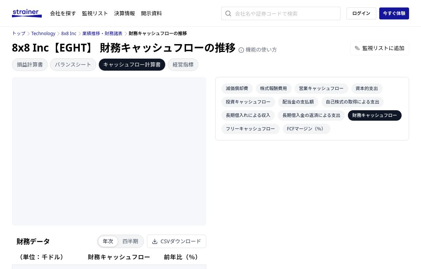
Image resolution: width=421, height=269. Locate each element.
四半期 (130, 241)
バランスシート (73, 64)
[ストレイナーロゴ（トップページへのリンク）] (31, 13)
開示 (151, 13)
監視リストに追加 (379, 48)
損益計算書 (30, 64)
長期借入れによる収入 (248, 115)
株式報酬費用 (273, 88)
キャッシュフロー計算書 (132, 64)
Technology (43, 33)
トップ (18, 33)
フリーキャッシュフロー (250, 129)
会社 (63, 13)
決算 (124, 13)
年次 (108, 241)
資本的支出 (367, 88)
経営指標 (183, 64)
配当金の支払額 (298, 102)
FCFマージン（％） (306, 129)
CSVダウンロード (176, 241)
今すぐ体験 (394, 13)
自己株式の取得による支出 (353, 102)
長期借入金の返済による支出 (311, 115)
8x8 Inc (68, 33)
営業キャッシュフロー (321, 88)
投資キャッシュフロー (248, 102)
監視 (95, 13)
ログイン (361, 13)
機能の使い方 (257, 49)
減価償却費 (237, 88)
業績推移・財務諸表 (102, 33)
